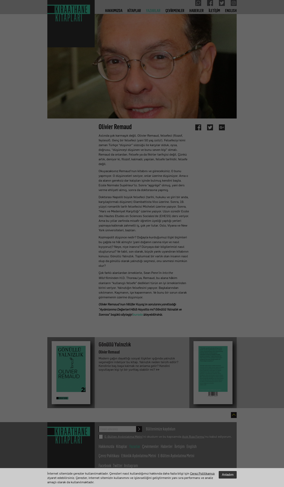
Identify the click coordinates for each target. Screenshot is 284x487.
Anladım (228, 474)
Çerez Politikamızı (202, 473)
